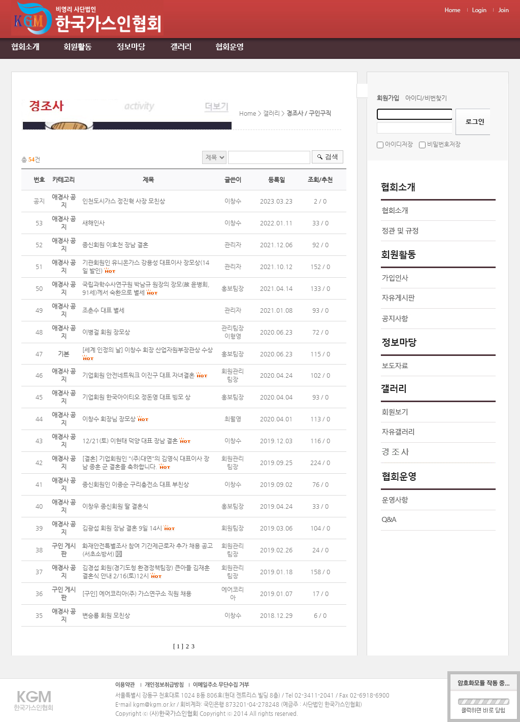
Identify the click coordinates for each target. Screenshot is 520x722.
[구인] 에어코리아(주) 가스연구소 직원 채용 (136, 593)
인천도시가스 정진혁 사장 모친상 (123, 201)
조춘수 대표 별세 (103, 310)
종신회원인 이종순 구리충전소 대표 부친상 (135, 484)
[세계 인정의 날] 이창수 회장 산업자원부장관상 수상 (147, 349)
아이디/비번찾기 (426, 98)
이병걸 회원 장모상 (106, 332)
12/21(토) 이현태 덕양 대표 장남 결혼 (130, 440)
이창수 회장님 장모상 (109, 418)
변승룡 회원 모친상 (106, 615)
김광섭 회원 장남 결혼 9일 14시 (122, 528)
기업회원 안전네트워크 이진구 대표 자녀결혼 (138, 375)
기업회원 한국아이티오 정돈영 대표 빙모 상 (136, 397)
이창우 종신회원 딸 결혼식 (115, 506)
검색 (331, 156)
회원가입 (388, 98)
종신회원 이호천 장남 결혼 (115, 244)
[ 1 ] (178, 646)
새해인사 (93, 222)
